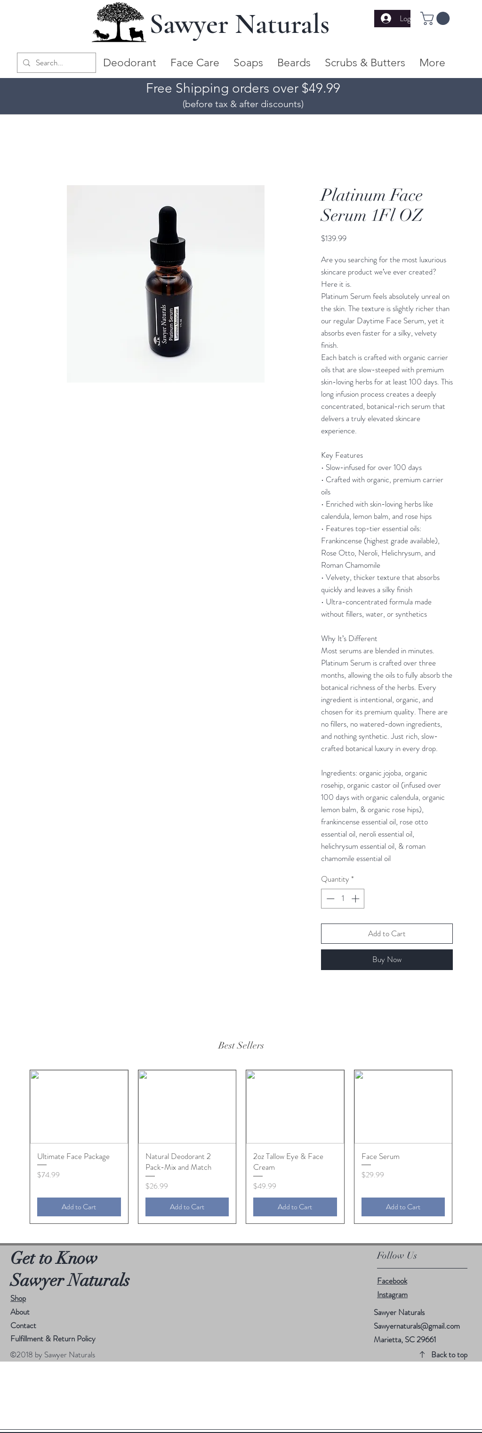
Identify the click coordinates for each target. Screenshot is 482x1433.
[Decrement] (329, 898)
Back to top (449, 1354)
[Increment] (356, 898)
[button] (436, 18)
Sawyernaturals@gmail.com (417, 1325)
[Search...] (56, 62)
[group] (241, 1146)
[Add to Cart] (79, 1207)
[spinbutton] (343, 898)
